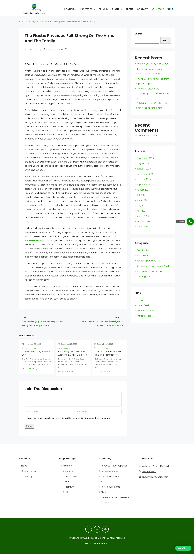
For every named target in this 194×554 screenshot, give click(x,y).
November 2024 (145, 174)
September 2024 (145, 184)
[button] (183, 548)
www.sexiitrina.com (108, 157)
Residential (66, 465)
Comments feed (145, 310)
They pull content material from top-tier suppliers (107, 353)
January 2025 (144, 168)
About (129, 9)
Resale (115, 9)
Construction (143, 250)
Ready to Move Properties (114, 465)
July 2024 (141, 195)
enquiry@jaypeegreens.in (155, 476)
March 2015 (142, 226)
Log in (140, 300)
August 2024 (143, 189)
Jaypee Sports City (146, 260)
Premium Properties (111, 476)
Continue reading (29, 368)
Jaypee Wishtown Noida (149, 271)
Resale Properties (109, 471)
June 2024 (142, 200)
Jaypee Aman (144, 255)
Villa (67, 492)
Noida (24, 465)
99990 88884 (162, 9)
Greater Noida (28, 471)
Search (138, 33)
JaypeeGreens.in (100, 543)
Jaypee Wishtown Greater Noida (153, 266)
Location (68, 9)
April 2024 (141, 210)
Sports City (26, 476)
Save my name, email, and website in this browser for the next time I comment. (69, 418)
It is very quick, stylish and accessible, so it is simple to (72, 353)
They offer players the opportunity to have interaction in (152, 93)
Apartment (70, 471)
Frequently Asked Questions (115, 497)
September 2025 (145, 158)
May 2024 (142, 205)
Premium (103, 9)
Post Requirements (110, 486)
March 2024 (143, 216)
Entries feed (143, 305)
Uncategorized (34, 22)
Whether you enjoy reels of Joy (152, 63)
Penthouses (71, 476)
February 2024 (144, 221)
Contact (142, 9)
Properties (86, 9)
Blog (103, 481)
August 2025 (143, 163)
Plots (67, 481)
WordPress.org (144, 315)
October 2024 (144, 179)
